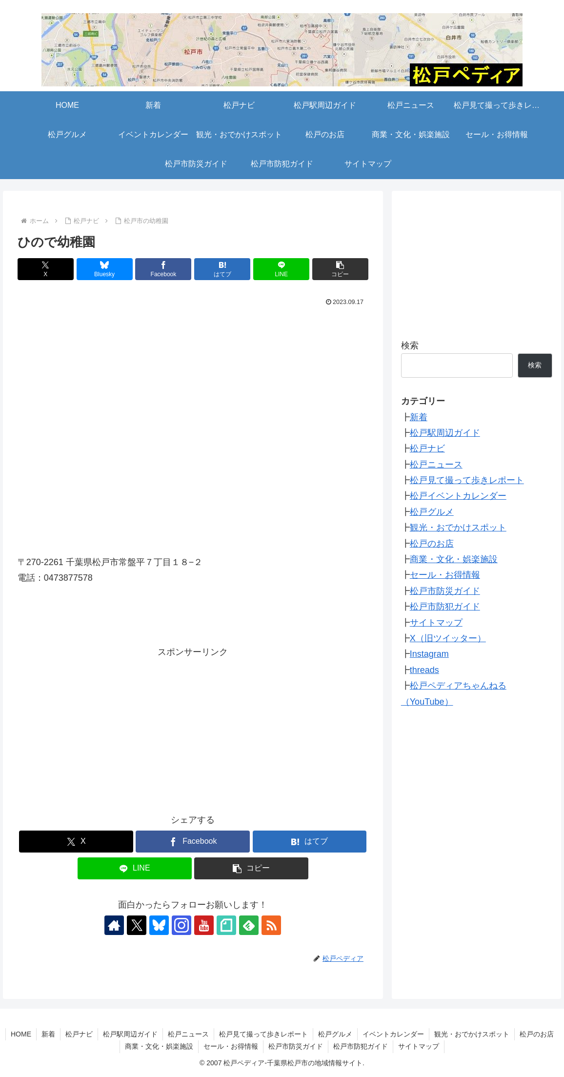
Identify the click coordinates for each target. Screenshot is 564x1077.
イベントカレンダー (393, 1034)
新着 (418, 417)
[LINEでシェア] (281, 269)
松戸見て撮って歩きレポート (467, 480)
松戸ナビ (427, 448)
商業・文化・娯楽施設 (454, 559)
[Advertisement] (193, 728)
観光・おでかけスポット (458, 527)
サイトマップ (436, 623)
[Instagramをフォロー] (181, 925)
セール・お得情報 (445, 575)
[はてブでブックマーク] (222, 269)
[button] (340, 269)
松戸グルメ (432, 512)
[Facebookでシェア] (163, 269)
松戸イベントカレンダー (458, 496)
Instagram (429, 654)
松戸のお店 (432, 544)
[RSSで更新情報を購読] (271, 925)
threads (424, 670)
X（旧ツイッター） (448, 638)
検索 (410, 345)
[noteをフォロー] (226, 925)
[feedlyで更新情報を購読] (249, 925)
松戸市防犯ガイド (445, 606)
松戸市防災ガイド (445, 591)
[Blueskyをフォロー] (159, 925)
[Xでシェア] (46, 269)
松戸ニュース (436, 464)
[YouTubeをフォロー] (204, 925)
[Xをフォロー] (136, 925)
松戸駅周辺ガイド (445, 433)
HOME (21, 1034)
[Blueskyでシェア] (105, 269)
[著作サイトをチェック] (114, 925)
